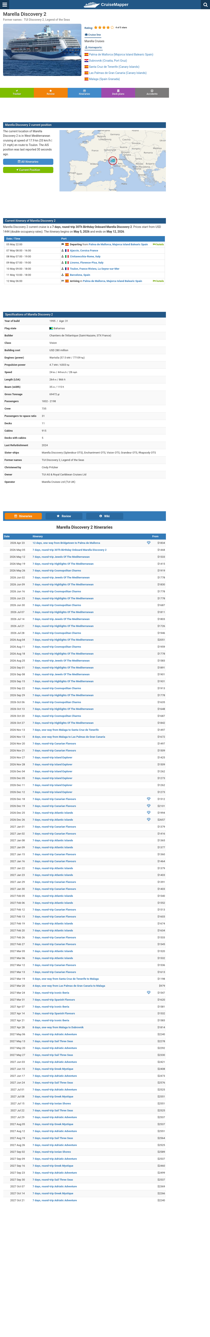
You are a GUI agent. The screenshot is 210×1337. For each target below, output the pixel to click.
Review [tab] (64, 516)
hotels (158, 244)
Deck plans (118, 92)
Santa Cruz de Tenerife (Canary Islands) (111, 66)
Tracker (17, 92)
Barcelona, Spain (80, 274)
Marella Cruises (94, 41)
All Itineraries (28, 161)
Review (51, 92)
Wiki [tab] (104, 516)
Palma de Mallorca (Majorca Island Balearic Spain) (118, 54)
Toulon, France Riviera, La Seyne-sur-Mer (94, 268)
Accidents (152, 92)
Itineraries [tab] (23, 516)
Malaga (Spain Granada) (102, 79)
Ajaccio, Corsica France (84, 250)
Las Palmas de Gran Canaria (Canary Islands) (115, 73)
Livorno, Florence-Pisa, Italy (86, 262)
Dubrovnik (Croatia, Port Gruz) (105, 60)
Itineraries (85, 92)
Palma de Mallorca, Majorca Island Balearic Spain (118, 244)
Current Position (28, 170)
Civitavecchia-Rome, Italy (85, 256)
